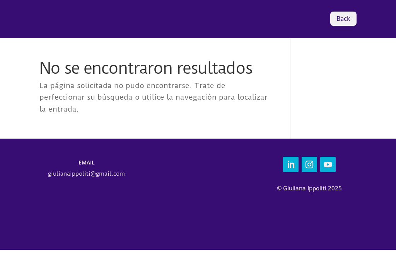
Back (343, 18)
